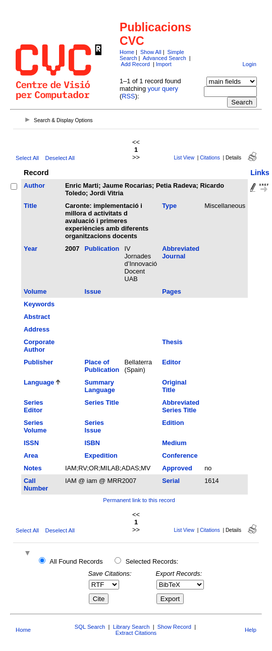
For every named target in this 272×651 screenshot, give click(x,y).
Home (127, 52)
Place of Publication (101, 365)
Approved (177, 468)
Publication (101, 248)
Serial (171, 480)
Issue (92, 291)
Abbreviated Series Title (180, 406)
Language (39, 382)
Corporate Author (39, 345)
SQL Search (90, 627)
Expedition (100, 455)
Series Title (101, 402)
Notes (33, 468)
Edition (173, 422)
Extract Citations (136, 633)
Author (34, 185)
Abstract (37, 316)
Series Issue (93, 426)
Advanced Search (164, 58)
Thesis (172, 342)
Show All (150, 52)
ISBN (92, 443)
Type (169, 205)
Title (30, 205)
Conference (179, 455)
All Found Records (75, 561)
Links (259, 173)
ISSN (31, 443)
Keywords (39, 304)
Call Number (36, 484)
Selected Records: (152, 561)
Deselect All (60, 158)
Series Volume (35, 426)
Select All (27, 158)
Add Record (135, 64)
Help (250, 630)
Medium (174, 443)
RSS (128, 96)
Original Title (174, 386)
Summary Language (99, 386)
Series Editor (33, 406)
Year (30, 248)
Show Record (174, 627)
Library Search (131, 627)
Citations (210, 157)
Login (249, 64)
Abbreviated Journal (180, 252)
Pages (171, 291)
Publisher (38, 362)
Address (36, 329)
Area (31, 455)
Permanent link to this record (139, 500)
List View (184, 157)
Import (164, 64)
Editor (171, 362)
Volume (35, 291)
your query (163, 88)
